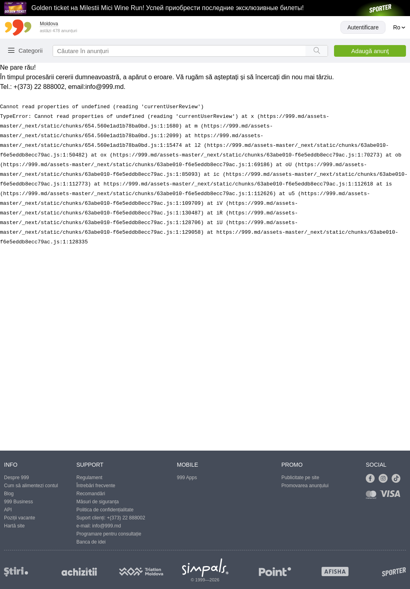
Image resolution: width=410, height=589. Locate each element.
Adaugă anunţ (370, 50)
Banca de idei (91, 542)
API (8, 510)
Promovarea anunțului (304, 485)
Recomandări (90, 493)
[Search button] (316, 50)
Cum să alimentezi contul (31, 485)
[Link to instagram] (385, 479)
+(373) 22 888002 (126, 518)
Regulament (89, 477)
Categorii (30, 50)
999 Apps (187, 477)
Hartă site (14, 526)
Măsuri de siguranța (97, 502)
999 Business (18, 502)
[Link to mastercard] (372, 496)
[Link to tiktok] (398, 479)
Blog (9, 493)
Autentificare (363, 27)
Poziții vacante (19, 518)
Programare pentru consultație (108, 534)
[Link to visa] (391, 496)
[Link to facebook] (372, 479)
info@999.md (104, 86)
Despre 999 (16, 477)
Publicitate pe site (300, 477)
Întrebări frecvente (95, 485)
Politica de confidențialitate (104, 510)
